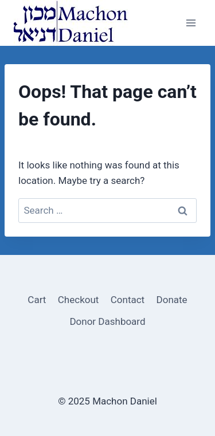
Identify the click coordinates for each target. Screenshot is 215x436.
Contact (127, 299)
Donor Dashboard (107, 321)
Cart (37, 299)
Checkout (78, 299)
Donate (172, 299)
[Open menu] (190, 23)
